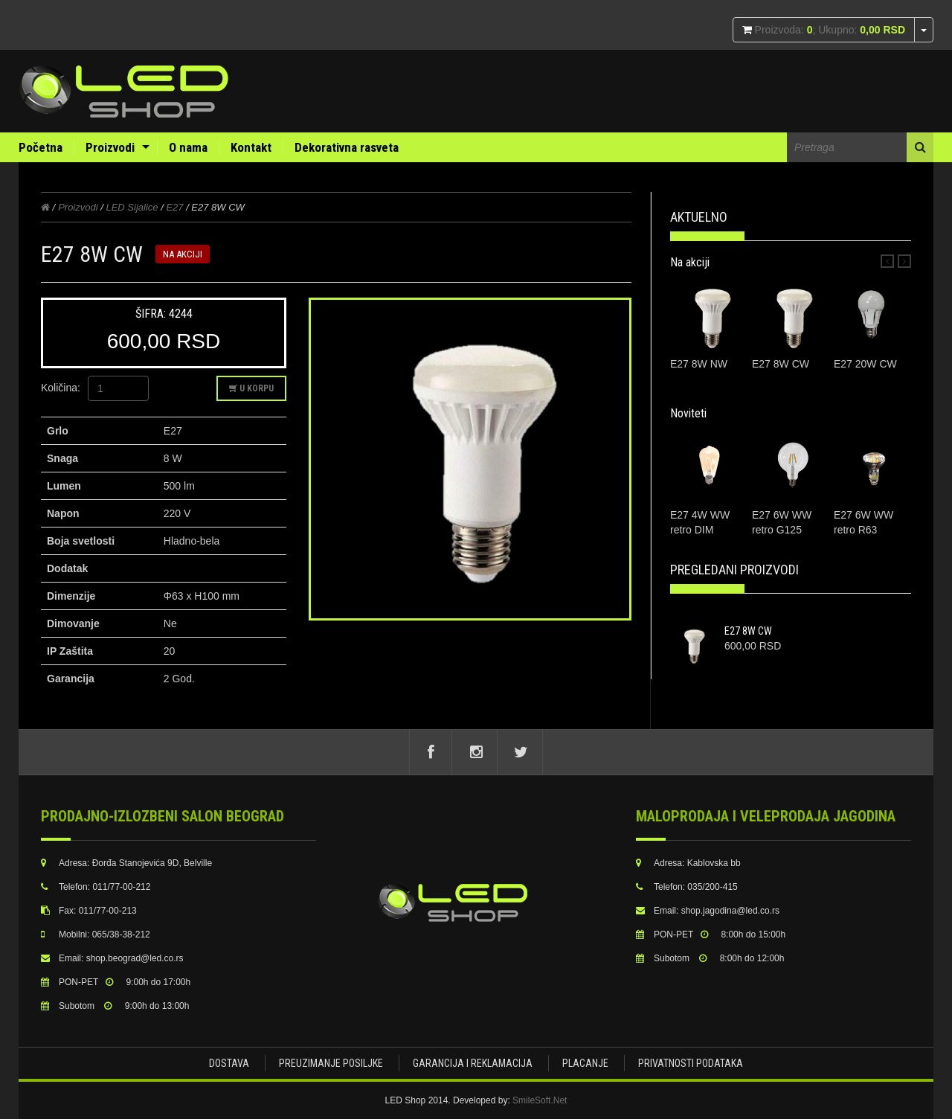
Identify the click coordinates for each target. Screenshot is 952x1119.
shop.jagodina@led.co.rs (730, 910)
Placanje (585, 1063)
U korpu (251, 388)
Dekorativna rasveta (347, 147)
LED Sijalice (132, 207)
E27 (174, 207)
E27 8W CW (748, 631)
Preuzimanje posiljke (331, 1063)
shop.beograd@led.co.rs (135, 958)
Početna (40, 147)
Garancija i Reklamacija (473, 1063)
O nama (188, 147)
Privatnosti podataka (690, 1063)
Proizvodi (110, 147)
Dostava (229, 1063)
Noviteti (688, 413)
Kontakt (251, 147)
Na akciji (690, 262)
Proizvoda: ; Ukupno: (828, 30)
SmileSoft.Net (539, 1100)
